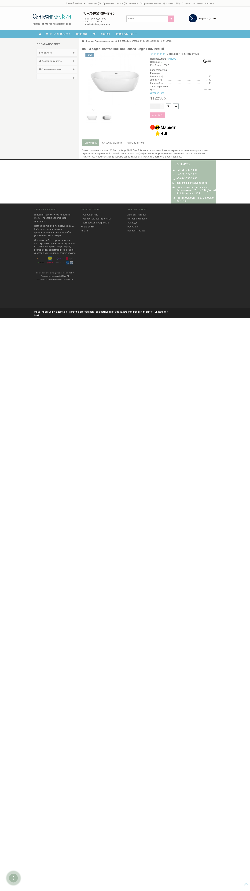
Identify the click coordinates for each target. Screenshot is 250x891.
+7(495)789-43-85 (99, 13)
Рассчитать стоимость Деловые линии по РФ (55, 277)
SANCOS (171, 59)
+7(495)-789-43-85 (186, 169)
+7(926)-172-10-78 (186, 174)
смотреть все (157, 93)
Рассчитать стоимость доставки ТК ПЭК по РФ (55, 271)
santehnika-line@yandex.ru (191, 182)
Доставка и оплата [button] (57, 61)
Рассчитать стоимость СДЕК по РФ (55, 274)
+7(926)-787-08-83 (186, 178)
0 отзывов (172, 53)
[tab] (57, 52)
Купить (157, 115)
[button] (57, 76)
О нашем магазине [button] (57, 69)
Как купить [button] (57, 52)
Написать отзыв (189, 53)
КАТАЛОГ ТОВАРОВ (59, 34)
